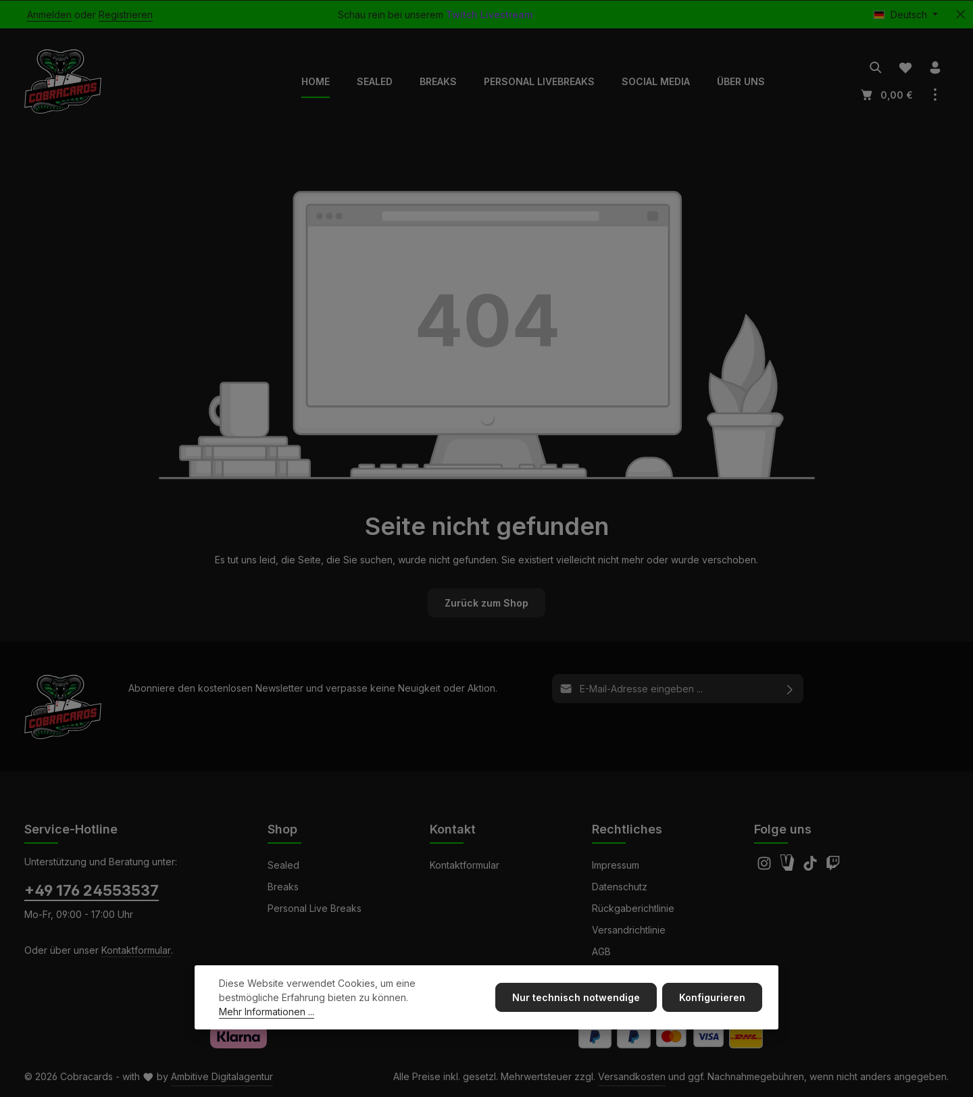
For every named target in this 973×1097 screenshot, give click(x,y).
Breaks (283, 886)
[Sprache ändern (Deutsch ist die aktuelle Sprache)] (906, 14)
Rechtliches (627, 829)
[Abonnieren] (790, 688)
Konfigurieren (712, 998)
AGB (601, 951)
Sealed (283, 865)
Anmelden (49, 14)
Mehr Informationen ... (266, 1012)
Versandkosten (632, 1076)
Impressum (615, 865)
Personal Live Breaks (314, 908)
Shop (282, 829)
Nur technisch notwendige (576, 998)
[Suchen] (875, 67)
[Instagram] (765, 867)
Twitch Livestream (489, 14)
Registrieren (126, 14)
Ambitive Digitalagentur (222, 1076)
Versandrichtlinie (629, 930)
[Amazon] (788, 867)
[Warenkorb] (886, 94)
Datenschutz (619, 886)
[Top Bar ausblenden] (960, 14)
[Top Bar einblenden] (935, 94)
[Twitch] (833, 867)
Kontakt (453, 829)
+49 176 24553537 (91, 890)
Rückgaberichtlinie (633, 908)
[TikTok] (811, 867)
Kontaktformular (136, 950)
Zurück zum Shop (486, 603)
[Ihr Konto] (935, 67)
